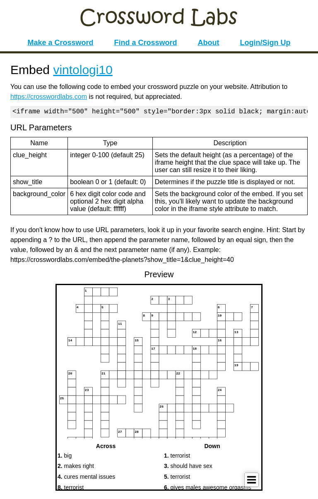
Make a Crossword (60, 42)
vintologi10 (82, 70)
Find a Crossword (145, 42)
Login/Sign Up (265, 42)
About (208, 42)
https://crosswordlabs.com (48, 96)
